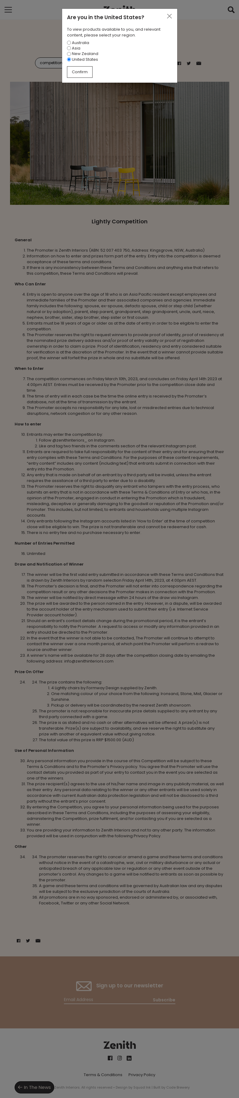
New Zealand (82, 54)
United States (82, 59)
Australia (78, 43)
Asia (73, 48)
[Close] (169, 16)
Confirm (80, 72)
